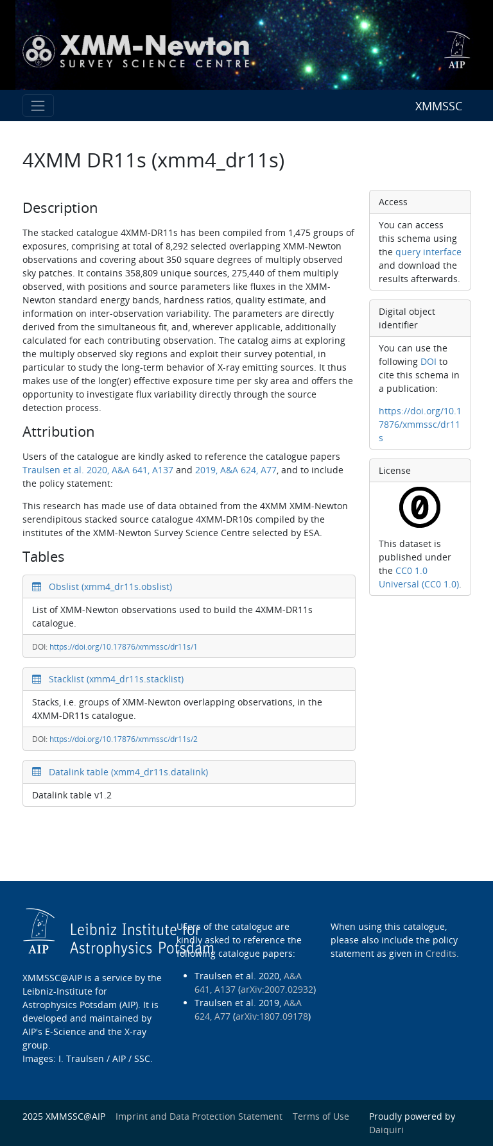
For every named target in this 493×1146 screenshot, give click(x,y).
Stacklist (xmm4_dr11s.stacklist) (108, 679)
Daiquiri (386, 1130)
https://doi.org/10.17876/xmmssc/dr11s (420, 424)
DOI (428, 361)
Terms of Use (321, 1116)
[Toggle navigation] (38, 105)
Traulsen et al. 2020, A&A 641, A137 (97, 470)
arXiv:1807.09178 (272, 1016)
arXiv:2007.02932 (277, 989)
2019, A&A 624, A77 (236, 470)
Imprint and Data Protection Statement (199, 1116)
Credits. (442, 953)
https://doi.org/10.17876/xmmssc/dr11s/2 (123, 739)
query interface (428, 252)
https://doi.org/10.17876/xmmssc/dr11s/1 (123, 646)
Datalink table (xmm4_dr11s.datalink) (120, 772)
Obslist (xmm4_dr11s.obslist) (102, 586)
